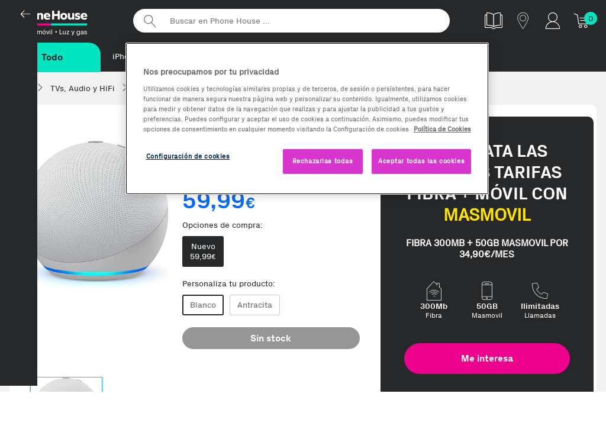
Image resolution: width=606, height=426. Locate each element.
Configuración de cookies (188, 156)
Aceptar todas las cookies (421, 161)
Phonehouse (65, 20)
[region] (307, 119)
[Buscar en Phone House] (291, 21)
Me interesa (487, 358)
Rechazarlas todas (322, 161)
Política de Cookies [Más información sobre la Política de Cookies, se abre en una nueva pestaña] (442, 129)
